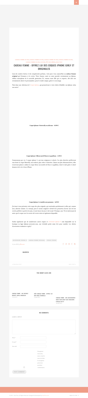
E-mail (14, 342)
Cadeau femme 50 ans (66, 59)
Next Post (72, 264)
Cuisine (42, 62)
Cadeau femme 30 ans (37, 59)
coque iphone (35, 85)
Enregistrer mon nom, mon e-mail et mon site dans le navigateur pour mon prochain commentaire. (41, 359)
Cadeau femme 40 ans (51, 59)
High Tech (59, 62)
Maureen (22, 244)
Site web (14, 346)
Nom (14, 338)
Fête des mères (50, 62)
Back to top (74, 395)
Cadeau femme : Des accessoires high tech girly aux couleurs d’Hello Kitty (65, 299)
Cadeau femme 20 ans (22, 59)
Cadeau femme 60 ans (33, 62)
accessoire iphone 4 (55, 222)
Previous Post (17, 264)
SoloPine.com (45, 395)
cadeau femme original (37, 240)
